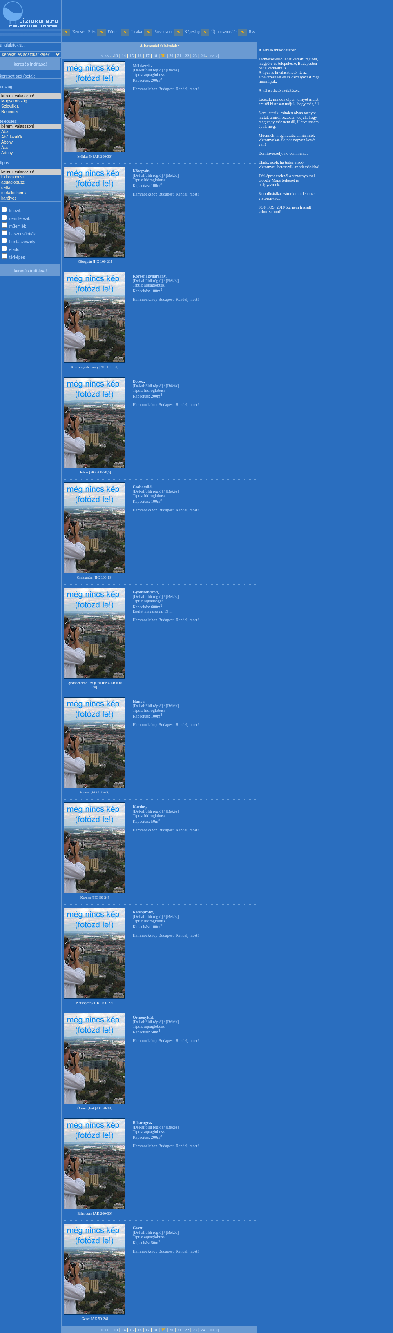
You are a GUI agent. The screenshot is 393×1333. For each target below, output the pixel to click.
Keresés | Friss (84, 31)
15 (132, 55)
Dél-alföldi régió (147, 70)
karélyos (30, 198)
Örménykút (143, 1017)
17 (147, 55)
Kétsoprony (143, 912)
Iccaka (136, 31)
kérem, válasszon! (30, 96)
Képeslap (192, 31)
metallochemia (30, 193)
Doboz (138, 381)
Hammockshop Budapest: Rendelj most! (166, 89)
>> (212, 55)
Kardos (139, 806)
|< (101, 55)
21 (179, 55)
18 (155, 55)
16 (139, 55)
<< (106, 55)
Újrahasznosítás (224, 31)
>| (217, 55)
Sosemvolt (163, 31)
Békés (172, 70)
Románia (30, 112)
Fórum (113, 31)
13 (116, 55)
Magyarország (30, 101)
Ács (30, 148)
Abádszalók (30, 137)
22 (187, 55)
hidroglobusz (30, 177)
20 (171, 55)
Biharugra (142, 1122)
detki (30, 188)
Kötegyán (141, 171)
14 (124, 55)
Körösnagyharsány (149, 276)
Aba (30, 132)
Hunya (139, 701)
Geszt (138, 1228)
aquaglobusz (30, 182)
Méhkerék (142, 65)
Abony (30, 142)
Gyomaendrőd (145, 592)
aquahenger (153, 601)
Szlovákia (30, 106)
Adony (30, 153)
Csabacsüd (142, 486)
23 (195, 55)
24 (203, 55)
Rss (252, 31)
